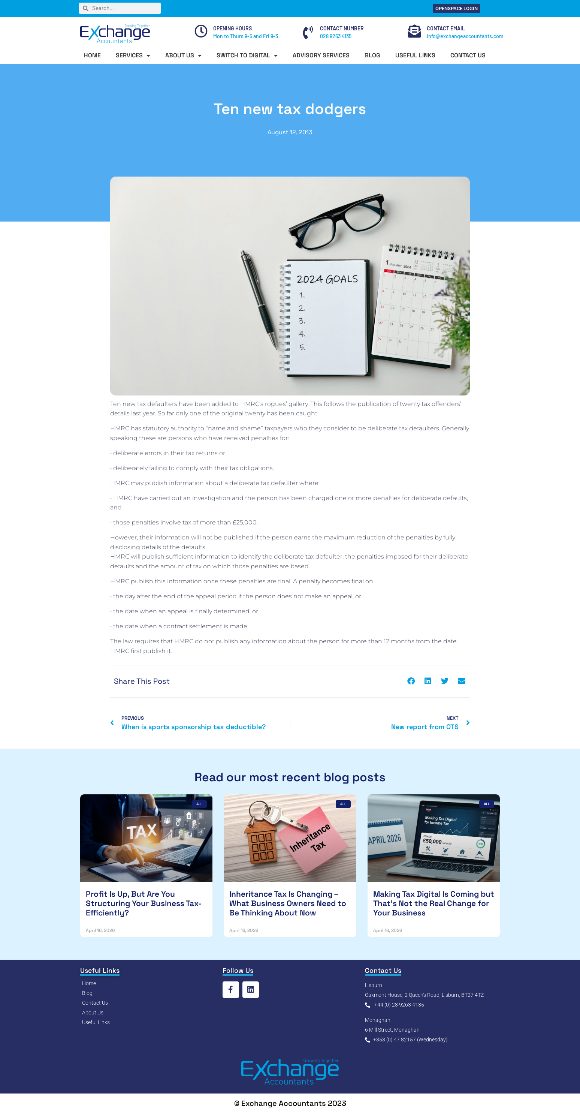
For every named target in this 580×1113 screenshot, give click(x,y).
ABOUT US (183, 55)
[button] (410, 681)
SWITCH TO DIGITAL (247, 55)
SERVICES (133, 55)
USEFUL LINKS (415, 55)
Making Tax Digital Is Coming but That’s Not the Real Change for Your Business (433, 903)
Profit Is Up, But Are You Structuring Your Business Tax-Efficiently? (144, 903)
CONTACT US (468, 55)
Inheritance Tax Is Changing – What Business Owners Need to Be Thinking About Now (287, 903)
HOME (92, 55)
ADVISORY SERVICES (321, 55)
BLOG (372, 55)
